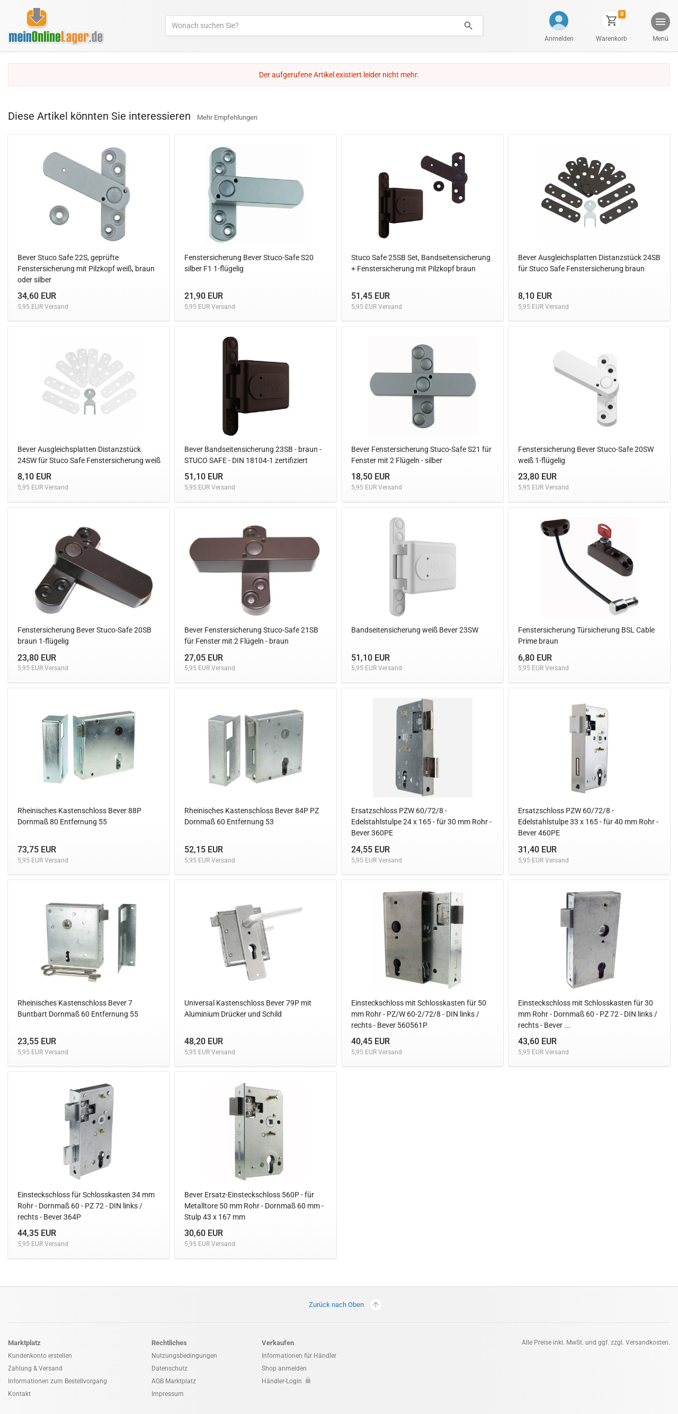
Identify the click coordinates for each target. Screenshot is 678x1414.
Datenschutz (169, 1368)
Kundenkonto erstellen (40, 1355)
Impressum (167, 1394)
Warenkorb (611, 38)
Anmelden (559, 38)
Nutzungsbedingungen (184, 1355)
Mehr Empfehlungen (227, 117)
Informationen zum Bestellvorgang (57, 1381)
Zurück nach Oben (345, 1304)
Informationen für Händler (299, 1355)
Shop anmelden (284, 1368)
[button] (660, 28)
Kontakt (19, 1394)
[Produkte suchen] (310, 25)
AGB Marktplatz (173, 1381)
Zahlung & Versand (35, 1368)
